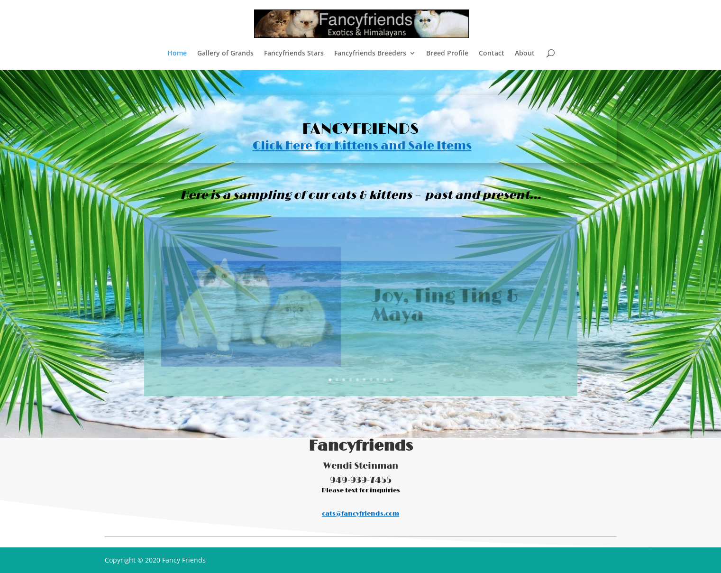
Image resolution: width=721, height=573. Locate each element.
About (525, 53)
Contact (491, 53)
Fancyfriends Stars (294, 53)
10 (388, 372)
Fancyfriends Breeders (370, 53)
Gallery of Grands (225, 53)
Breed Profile (447, 53)
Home (177, 53)
